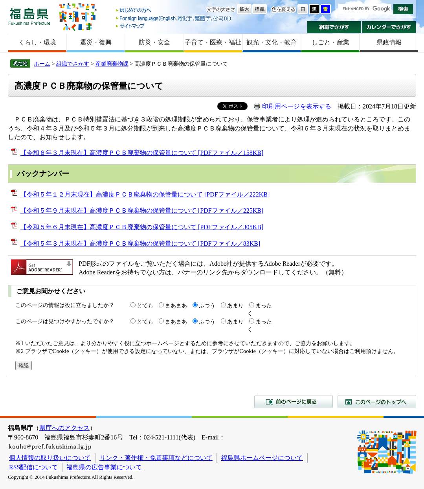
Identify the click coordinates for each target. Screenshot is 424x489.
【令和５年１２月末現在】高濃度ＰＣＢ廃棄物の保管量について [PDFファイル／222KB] (145, 194)
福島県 (29, 16)
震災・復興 (96, 42)
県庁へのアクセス (64, 428)
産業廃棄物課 (111, 64)
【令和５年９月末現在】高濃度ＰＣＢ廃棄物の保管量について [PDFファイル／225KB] (141, 210)
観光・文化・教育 (271, 42)
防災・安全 (154, 42)
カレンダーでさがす (389, 27)
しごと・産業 (330, 42)
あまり (235, 305)
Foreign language (174, 18)
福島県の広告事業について (104, 467)
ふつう (207, 305)
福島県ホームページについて (262, 457)
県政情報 (389, 42)
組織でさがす (334, 27)
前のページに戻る (293, 401)
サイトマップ (174, 25)
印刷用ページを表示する (296, 106)
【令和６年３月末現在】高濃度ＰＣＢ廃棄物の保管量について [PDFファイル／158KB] (141, 152)
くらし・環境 (37, 42)
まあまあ (176, 305)
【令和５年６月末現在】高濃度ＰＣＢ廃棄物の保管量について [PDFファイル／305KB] (141, 227)
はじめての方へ (174, 11)
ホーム (42, 64)
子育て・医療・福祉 (213, 42)
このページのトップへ (377, 401)
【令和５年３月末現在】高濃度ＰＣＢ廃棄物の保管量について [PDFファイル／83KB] (140, 243)
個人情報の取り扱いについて (50, 457)
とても (145, 305)
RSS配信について (33, 467)
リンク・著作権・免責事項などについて (156, 457)
